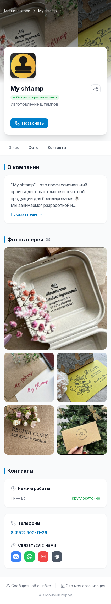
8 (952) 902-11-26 (29, 532)
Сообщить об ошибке (28, 585)
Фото (33, 147)
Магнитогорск (17, 11)
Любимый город (58, 595)
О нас (13, 147)
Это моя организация (83, 585)
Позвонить (29, 123)
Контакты (57, 147)
